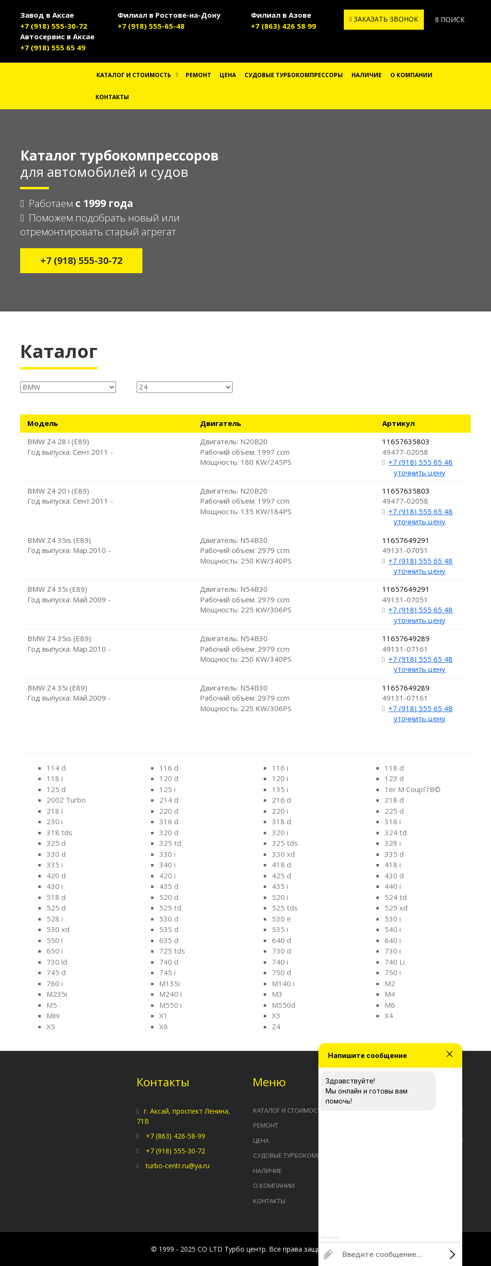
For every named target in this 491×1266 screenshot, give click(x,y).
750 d (281, 972)
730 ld (57, 962)
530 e (281, 918)
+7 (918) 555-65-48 (151, 26)
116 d (168, 767)
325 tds (285, 843)
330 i (167, 854)
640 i (393, 940)
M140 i (283, 983)
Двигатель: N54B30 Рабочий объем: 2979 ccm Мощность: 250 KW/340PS (246, 550)
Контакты (112, 97)
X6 (163, 1026)
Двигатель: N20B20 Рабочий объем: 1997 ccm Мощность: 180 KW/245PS (246, 452)
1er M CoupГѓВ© (413, 789)
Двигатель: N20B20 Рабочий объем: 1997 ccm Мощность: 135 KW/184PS (246, 501)
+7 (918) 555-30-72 (53, 26)
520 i (280, 897)
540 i (393, 929)
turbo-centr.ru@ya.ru (178, 1165)
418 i (393, 864)
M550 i (170, 1005)
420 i (167, 875)
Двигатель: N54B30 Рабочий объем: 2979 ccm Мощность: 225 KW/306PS (246, 599)
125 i (167, 789)
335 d (394, 854)
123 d (394, 778)
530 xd (58, 929)
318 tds (59, 832)
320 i (280, 832)
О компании (411, 75)
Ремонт (198, 75)
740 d (168, 962)
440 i (393, 886)
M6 (390, 1005)
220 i (280, 811)
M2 (390, 983)
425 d (281, 875)
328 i (393, 843)
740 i (280, 962)
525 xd (396, 907)
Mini (53, 1015)
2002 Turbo (66, 800)
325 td (170, 843)
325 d (56, 843)
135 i (280, 789)
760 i (55, 983)
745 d (56, 972)
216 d (281, 800)
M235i (57, 994)
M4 (390, 994)
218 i (55, 811)
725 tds (172, 950)
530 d (168, 918)
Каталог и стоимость (133, 75)
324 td (396, 832)
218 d (394, 800)
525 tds (285, 907)
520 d (168, 897)
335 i (55, 864)
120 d (168, 778)
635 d (168, 940)
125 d (56, 789)
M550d (283, 1005)
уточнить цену (419, 472)
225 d (394, 811)
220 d (168, 811)
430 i (55, 886)
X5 (51, 1026)
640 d (281, 940)
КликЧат (330, 1237)
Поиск (450, 19)
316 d (168, 821)
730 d (281, 950)
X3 (276, 1015)
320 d (168, 832)
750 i (393, 972)
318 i (393, 821)
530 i (393, 918)
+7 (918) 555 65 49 (52, 47)
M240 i (170, 994)
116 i (280, 767)
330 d (56, 854)
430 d (394, 875)
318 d (281, 821)
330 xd (283, 854)
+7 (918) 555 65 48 (420, 462)
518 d (56, 897)
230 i (55, 821)
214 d (168, 800)
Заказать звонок (384, 18)
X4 (389, 1015)
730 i (393, 950)
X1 (163, 1015)
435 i (280, 886)
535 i (280, 929)
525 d (56, 907)
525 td (170, 907)
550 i (55, 940)
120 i (280, 778)
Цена (228, 75)
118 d (394, 767)
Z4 (276, 1026)
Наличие (366, 75)
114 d (56, 767)
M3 (277, 994)
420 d (56, 875)
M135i (169, 983)
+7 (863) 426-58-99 (175, 1135)
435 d (168, 886)
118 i (55, 778)
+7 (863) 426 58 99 (283, 26)
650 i (55, 950)
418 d (281, 864)
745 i (167, 972)
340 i (167, 864)
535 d (168, 929)
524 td (396, 897)
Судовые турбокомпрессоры (294, 75)
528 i (55, 918)
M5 (52, 1005)
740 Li (395, 962)
